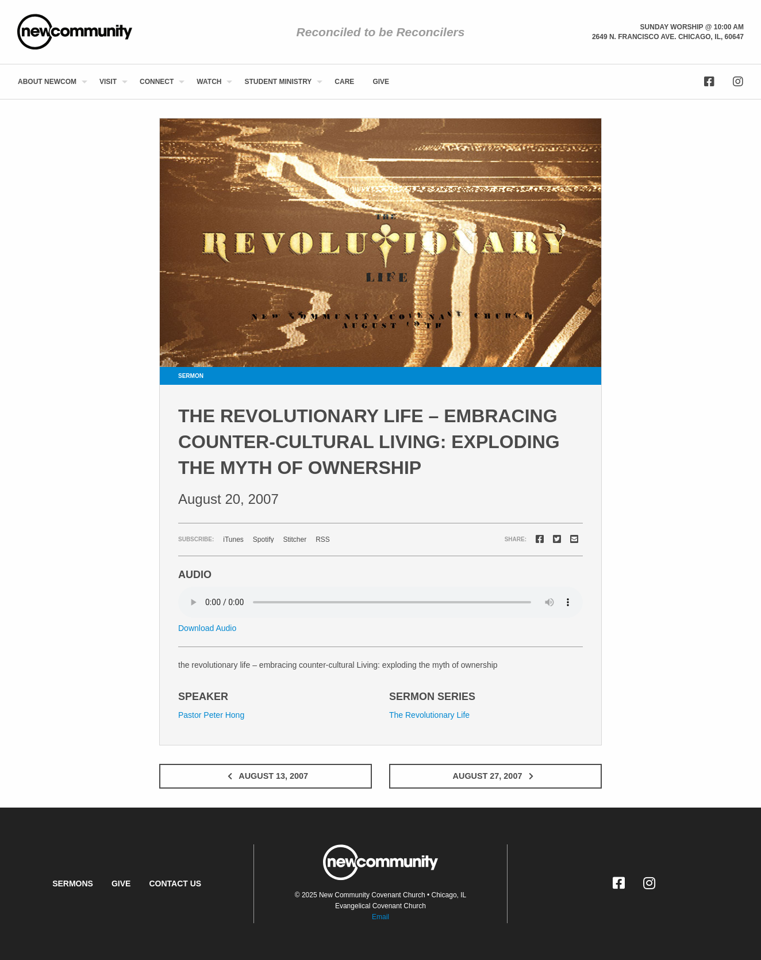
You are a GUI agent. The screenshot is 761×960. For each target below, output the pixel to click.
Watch (209, 82)
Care (344, 82)
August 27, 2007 (496, 776)
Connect (157, 82)
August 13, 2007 (265, 776)
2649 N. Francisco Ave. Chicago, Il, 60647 (668, 37)
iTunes (233, 539)
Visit (108, 82)
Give (380, 82)
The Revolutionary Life (429, 715)
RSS (323, 539)
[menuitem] (49, 82)
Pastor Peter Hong (211, 715)
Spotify (263, 539)
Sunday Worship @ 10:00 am (692, 27)
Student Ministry (278, 82)
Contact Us (175, 883)
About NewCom (47, 82)
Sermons (72, 883)
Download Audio (207, 628)
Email (380, 917)
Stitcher (295, 539)
